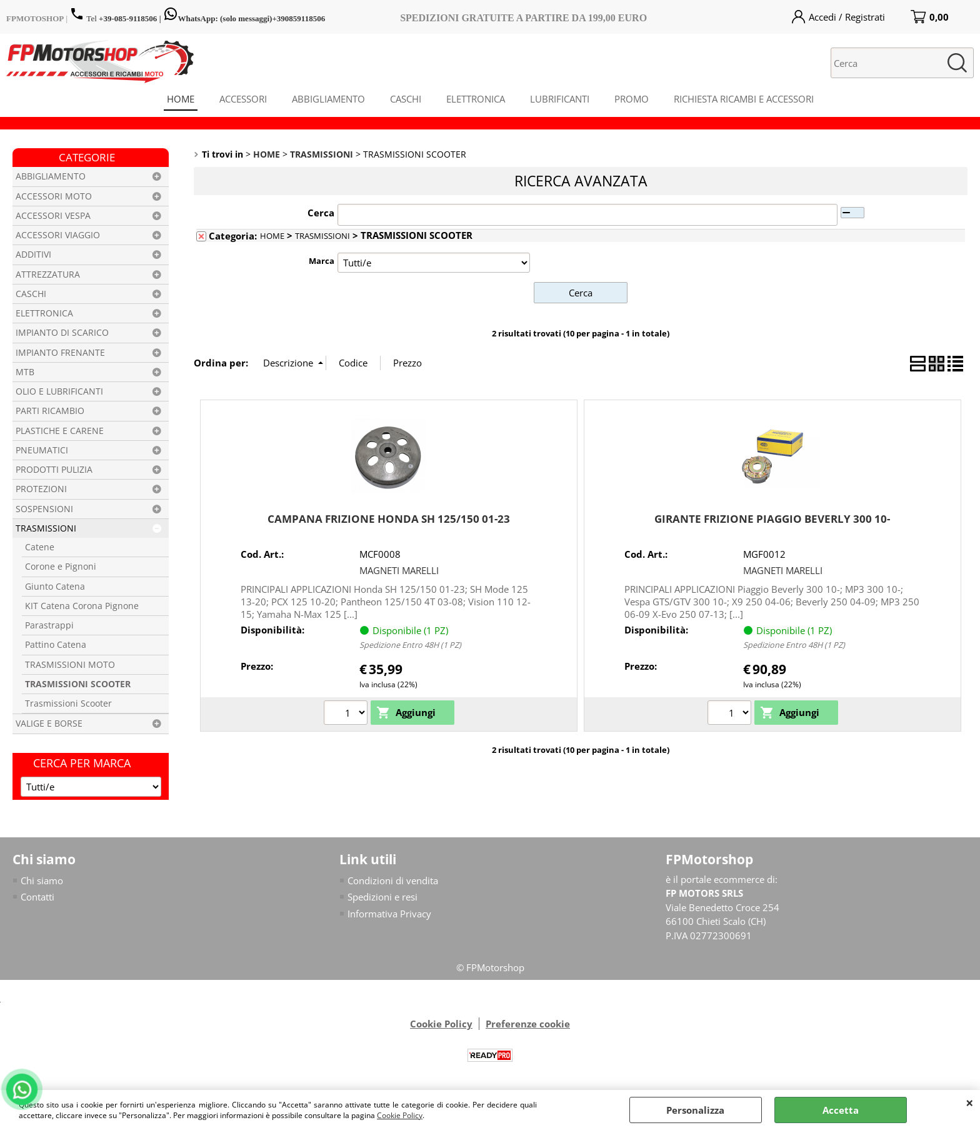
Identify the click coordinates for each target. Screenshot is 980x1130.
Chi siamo (42, 880)
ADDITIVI (33, 254)
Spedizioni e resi (383, 896)
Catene (39, 547)
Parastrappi (49, 625)
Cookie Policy (399, 1115)
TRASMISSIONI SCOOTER (78, 684)
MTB (25, 372)
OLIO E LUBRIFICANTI (59, 391)
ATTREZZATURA (48, 274)
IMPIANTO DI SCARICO (62, 332)
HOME (180, 99)
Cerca (321, 212)
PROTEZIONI (41, 489)
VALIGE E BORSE (49, 723)
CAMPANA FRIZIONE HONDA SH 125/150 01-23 (389, 519)
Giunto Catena (55, 586)
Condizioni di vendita (393, 880)
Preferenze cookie (528, 1023)
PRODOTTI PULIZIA (54, 469)
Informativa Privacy (389, 913)
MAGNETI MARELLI (399, 570)
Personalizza (695, 1110)
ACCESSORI (243, 99)
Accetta (840, 1110)
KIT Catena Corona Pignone (82, 606)
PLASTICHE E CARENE (60, 430)
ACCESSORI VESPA (53, 215)
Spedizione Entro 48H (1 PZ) (410, 644)
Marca (321, 260)
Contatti (37, 896)
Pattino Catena (55, 644)
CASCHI (405, 99)
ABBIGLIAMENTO (328, 99)
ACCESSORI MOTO (54, 196)
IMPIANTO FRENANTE (60, 352)
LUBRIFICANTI (559, 99)
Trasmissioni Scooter (68, 703)
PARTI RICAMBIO (50, 410)
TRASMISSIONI (46, 528)
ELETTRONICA (475, 99)
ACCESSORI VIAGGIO (58, 235)
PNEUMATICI (42, 450)
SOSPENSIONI (44, 509)
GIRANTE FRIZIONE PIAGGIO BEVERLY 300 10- (772, 519)
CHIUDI (970, 1102)
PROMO (631, 99)
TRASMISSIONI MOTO (70, 664)
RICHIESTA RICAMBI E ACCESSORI (744, 99)
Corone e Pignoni (60, 566)
